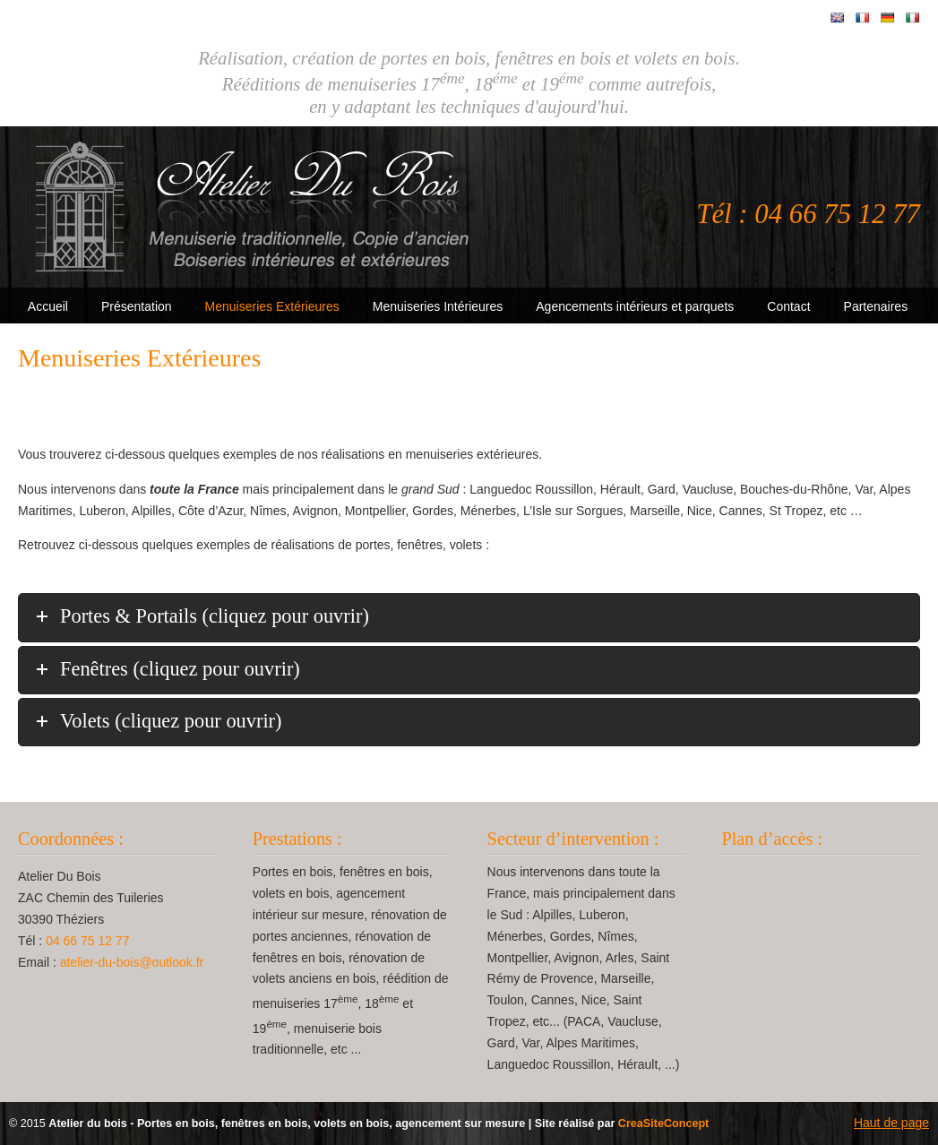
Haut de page (891, 1122)
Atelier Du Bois (255, 207)
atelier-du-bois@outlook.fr (132, 962)
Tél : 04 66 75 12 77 (808, 214)
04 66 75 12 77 (87, 941)
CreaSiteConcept (663, 1123)
